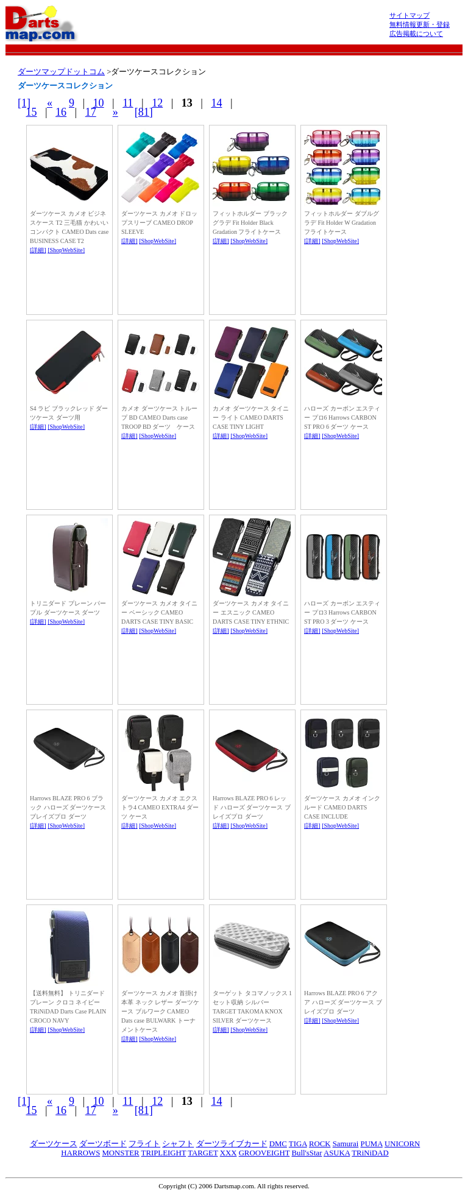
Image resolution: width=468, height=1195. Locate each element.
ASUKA (337, 1153)
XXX (228, 1153)
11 (127, 103)
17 (90, 112)
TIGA (298, 1144)
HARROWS (80, 1153)
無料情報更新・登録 (419, 24)
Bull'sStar (306, 1153)
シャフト (178, 1144)
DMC (278, 1144)
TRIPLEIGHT (163, 1153)
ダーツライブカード (232, 1144)
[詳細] (38, 250)
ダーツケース (53, 1144)
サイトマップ (409, 15)
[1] (24, 103)
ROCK (320, 1144)
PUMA (372, 1144)
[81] (144, 112)
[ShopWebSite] (66, 250)
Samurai (346, 1144)
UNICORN (402, 1144)
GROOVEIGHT (264, 1153)
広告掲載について (416, 33)
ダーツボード (103, 1144)
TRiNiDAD (370, 1153)
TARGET (203, 1153)
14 (216, 103)
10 (98, 103)
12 (157, 103)
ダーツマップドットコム (61, 72)
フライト (144, 1144)
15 (31, 112)
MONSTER (120, 1153)
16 (60, 112)
